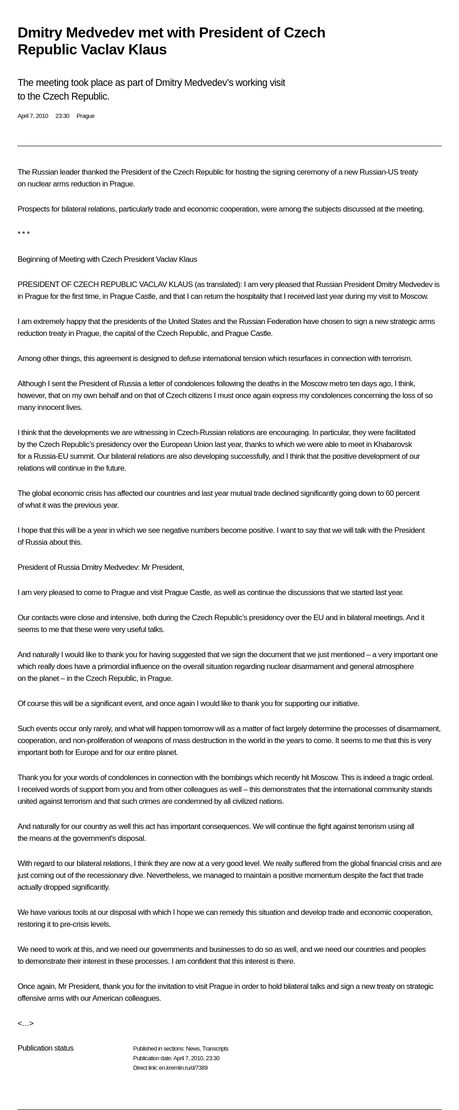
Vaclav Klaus (176, 259)
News (192, 1048)
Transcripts (215, 1048)
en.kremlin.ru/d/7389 (183, 1067)
